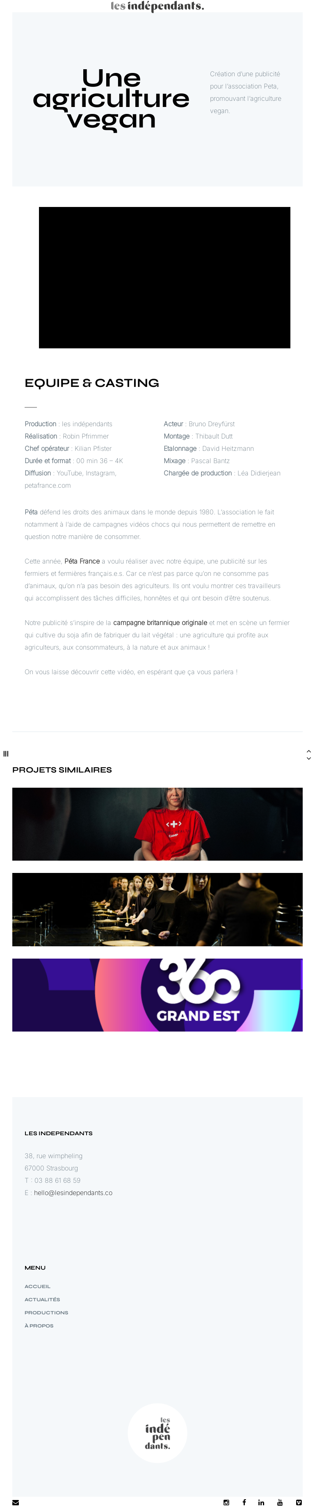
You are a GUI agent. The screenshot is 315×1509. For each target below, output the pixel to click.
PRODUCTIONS (46, 1312)
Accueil (37, 1286)
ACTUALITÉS (42, 1299)
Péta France (82, 571)
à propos (39, 1325)
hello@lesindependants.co (73, 1193)
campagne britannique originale (160, 632)
